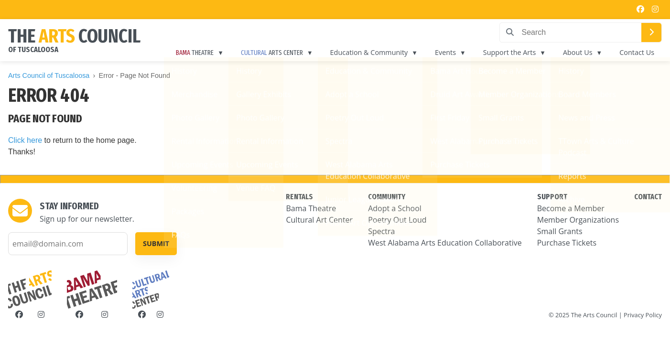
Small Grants (560, 231)
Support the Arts (509, 52)
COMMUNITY (386, 196)
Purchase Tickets (566, 242)
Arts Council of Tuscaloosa (48, 75)
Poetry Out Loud (397, 220)
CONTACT (648, 196)
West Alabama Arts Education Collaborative (445, 242)
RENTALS (299, 196)
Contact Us (636, 52)
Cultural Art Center (319, 220)
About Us (578, 52)
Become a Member (571, 208)
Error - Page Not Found (135, 75)
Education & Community (369, 52)
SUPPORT (552, 196)
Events (445, 52)
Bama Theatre (311, 208)
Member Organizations (578, 220)
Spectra (381, 231)
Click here (25, 140)
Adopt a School (394, 208)
